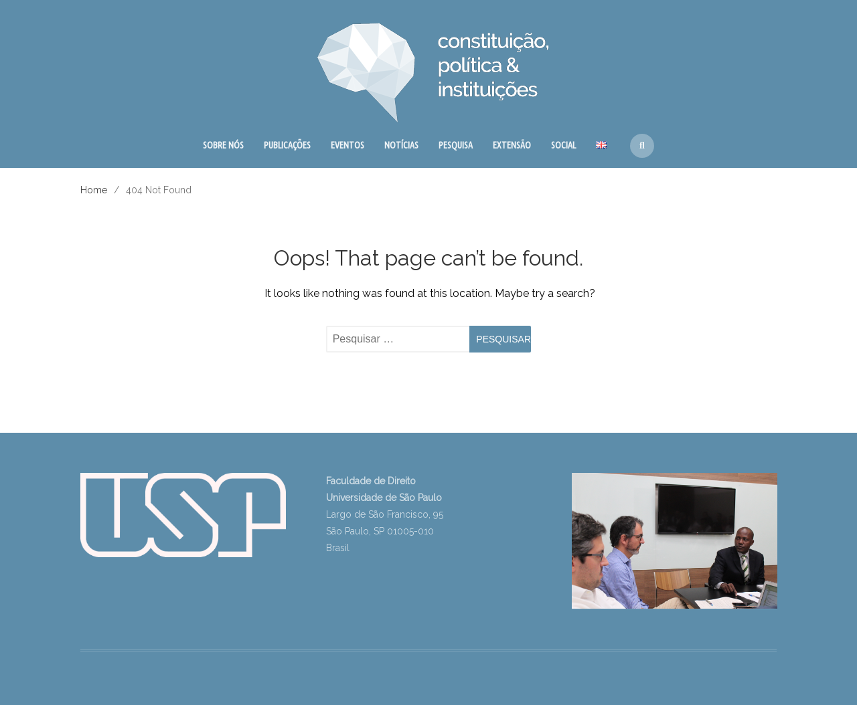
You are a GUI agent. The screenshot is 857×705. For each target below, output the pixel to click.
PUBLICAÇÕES (287, 145)
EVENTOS (347, 145)
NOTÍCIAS (401, 145)
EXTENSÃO (512, 145)
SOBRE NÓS (223, 145)
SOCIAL (563, 145)
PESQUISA (456, 145)
